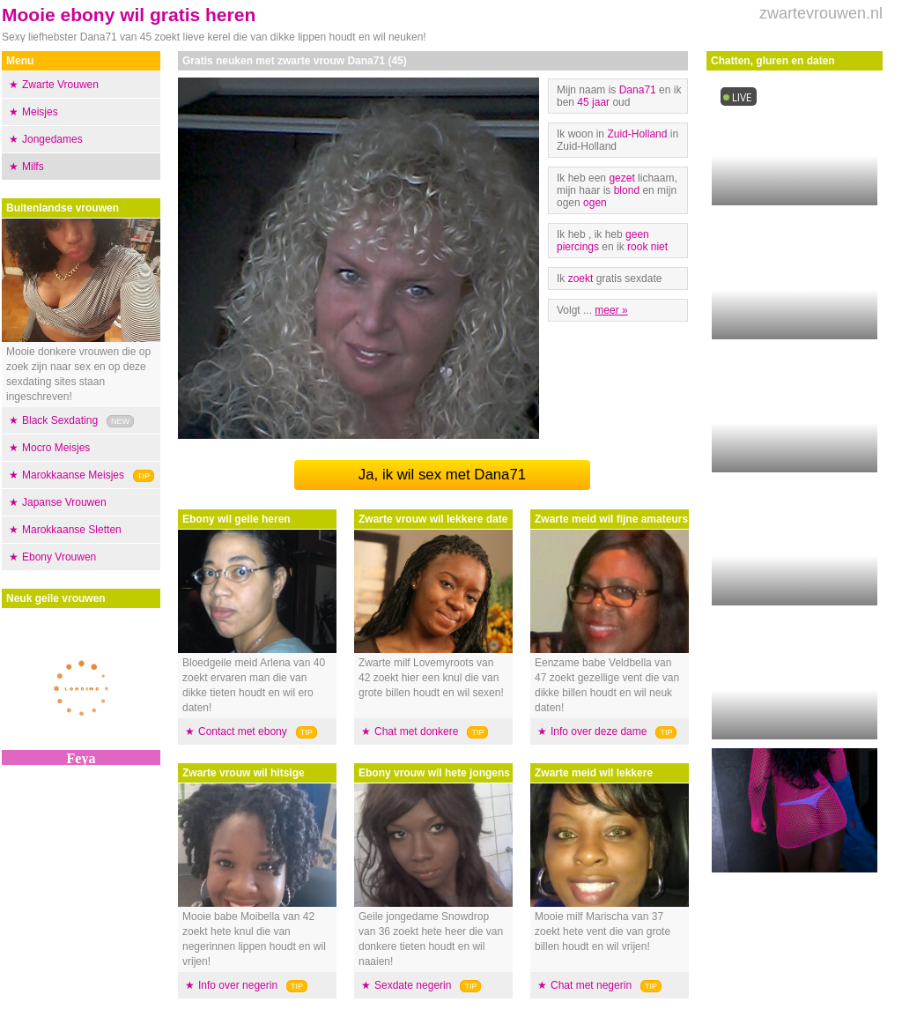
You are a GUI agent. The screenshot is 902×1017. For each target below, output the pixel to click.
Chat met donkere (416, 731)
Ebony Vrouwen (59, 557)
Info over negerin (237, 985)
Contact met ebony (242, 731)
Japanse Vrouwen (64, 502)
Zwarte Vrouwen (60, 84)
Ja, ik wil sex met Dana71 (442, 474)
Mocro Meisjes (56, 448)
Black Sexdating (60, 420)
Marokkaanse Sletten (72, 529)
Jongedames (52, 139)
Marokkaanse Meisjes (73, 475)
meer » (611, 310)
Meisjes (40, 112)
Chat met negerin (591, 985)
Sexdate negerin (412, 985)
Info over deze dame (599, 731)
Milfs (33, 166)
